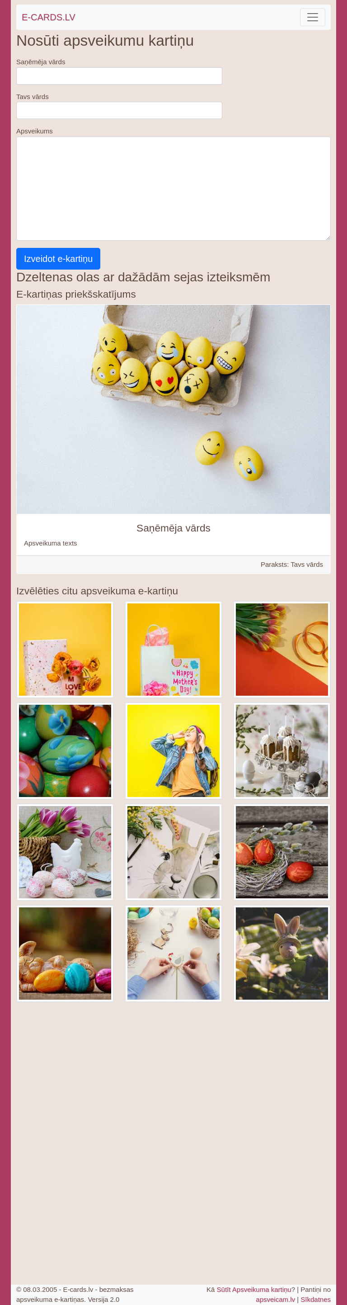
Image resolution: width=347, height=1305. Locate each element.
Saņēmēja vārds (40, 62)
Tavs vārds (32, 96)
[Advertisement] (173, 1069)
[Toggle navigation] (312, 17)
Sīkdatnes (315, 1299)
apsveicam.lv (275, 1299)
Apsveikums (34, 131)
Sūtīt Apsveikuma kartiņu (254, 1289)
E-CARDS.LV (48, 17)
